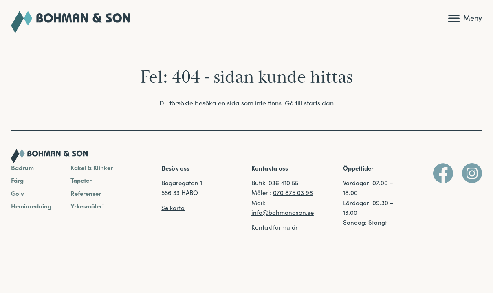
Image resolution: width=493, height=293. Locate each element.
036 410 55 (283, 182)
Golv (17, 193)
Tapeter (81, 180)
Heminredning (31, 205)
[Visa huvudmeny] (465, 18)
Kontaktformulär (274, 227)
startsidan (319, 102)
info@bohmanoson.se (282, 212)
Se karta (173, 207)
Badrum (22, 167)
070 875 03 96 (293, 192)
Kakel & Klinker (91, 167)
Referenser (85, 193)
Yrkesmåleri (87, 205)
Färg (17, 180)
